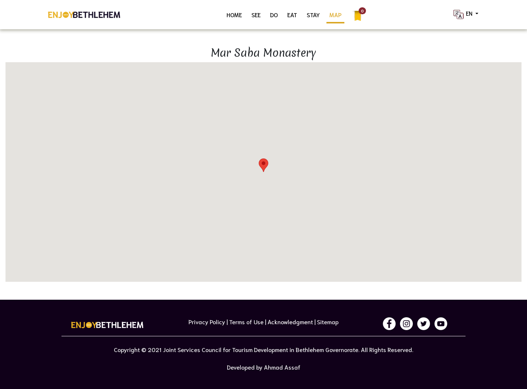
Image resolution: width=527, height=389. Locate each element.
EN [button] (463, 14)
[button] (263, 165)
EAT (292, 14)
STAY (313, 14)
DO (274, 14)
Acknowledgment (290, 321)
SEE (256, 14)
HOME (234, 14)
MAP (335, 14)
